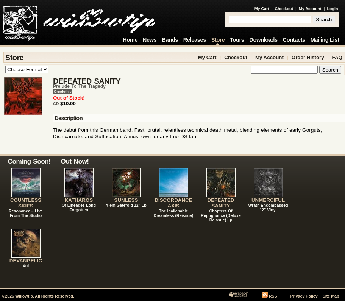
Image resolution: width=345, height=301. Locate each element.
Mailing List (325, 40)
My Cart (261, 8)
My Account (310, 8)
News (150, 40)
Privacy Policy (303, 296)
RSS (273, 296)
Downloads (263, 40)
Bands (170, 40)
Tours (237, 40)
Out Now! (75, 161)
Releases (194, 40)
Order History (308, 57)
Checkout (284, 8)
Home (130, 40)
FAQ (337, 57)
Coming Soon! (29, 161)
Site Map (331, 296)
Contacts (294, 40)
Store (218, 40)
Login (332, 8)
